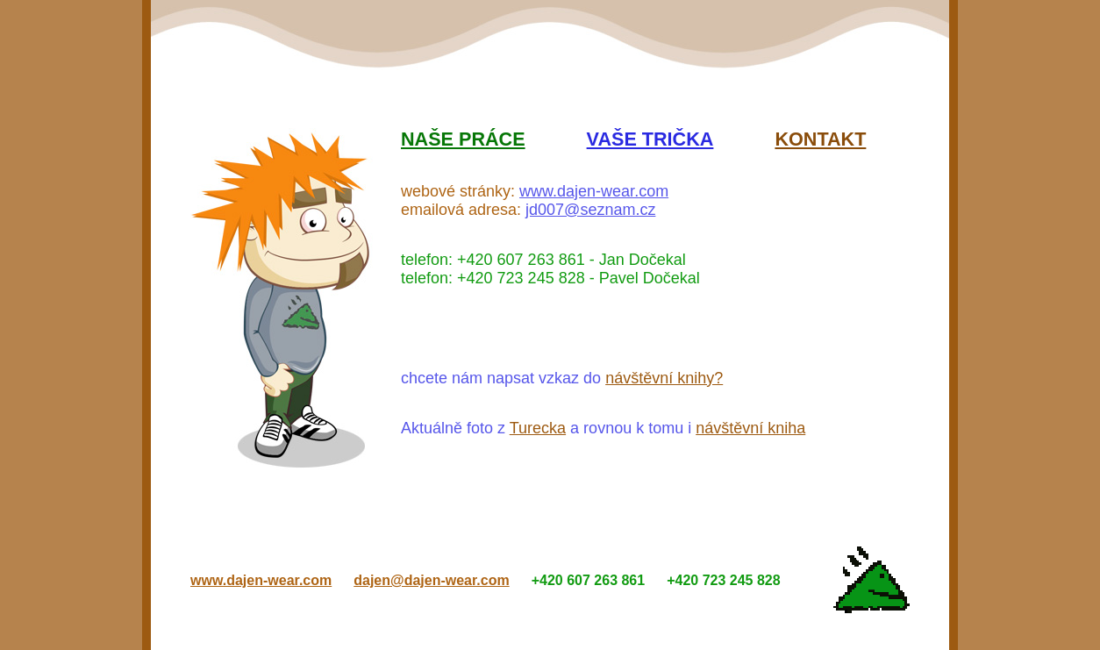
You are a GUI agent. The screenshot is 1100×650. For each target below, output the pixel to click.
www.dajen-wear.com (593, 191)
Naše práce (463, 139)
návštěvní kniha (750, 428)
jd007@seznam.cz (590, 209)
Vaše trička (650, 139)
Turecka (538, 428)
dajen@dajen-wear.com (431, 580)
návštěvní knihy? (664, 378)
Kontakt (820, 139)
